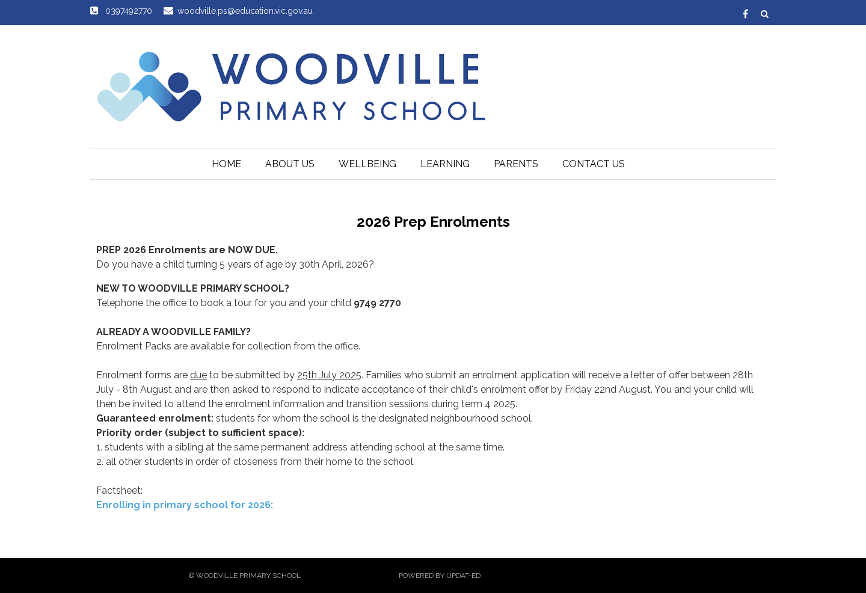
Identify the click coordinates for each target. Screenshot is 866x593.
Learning (445, 164)
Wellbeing (367, 164)
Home (226, 164)
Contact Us (593, 164)
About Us (290, 164)
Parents (516, 164)
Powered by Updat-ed (440, 575)
